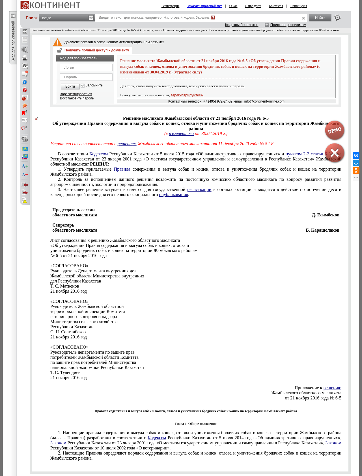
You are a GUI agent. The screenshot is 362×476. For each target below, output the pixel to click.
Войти (70, 86)
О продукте (253, 6)
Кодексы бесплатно (241, 25)
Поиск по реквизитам (288, 25)
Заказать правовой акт (204, 6)
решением (126, 143)
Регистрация (170, 6)
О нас (233, 6)
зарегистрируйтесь (187, 95)
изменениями (181, 133)
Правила (122, 169)
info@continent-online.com (264, 101)
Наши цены (298, 6)
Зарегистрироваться (76, 94)
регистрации (199, 189)
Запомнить (94, 85)
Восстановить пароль (77, 98)
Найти (320, 18)
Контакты (276, 6)
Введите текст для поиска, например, (154, 17)
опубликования (173, 194)
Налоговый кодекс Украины (187, 17)
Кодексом (98, 153)
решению (332, 387)
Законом (58, 442)
